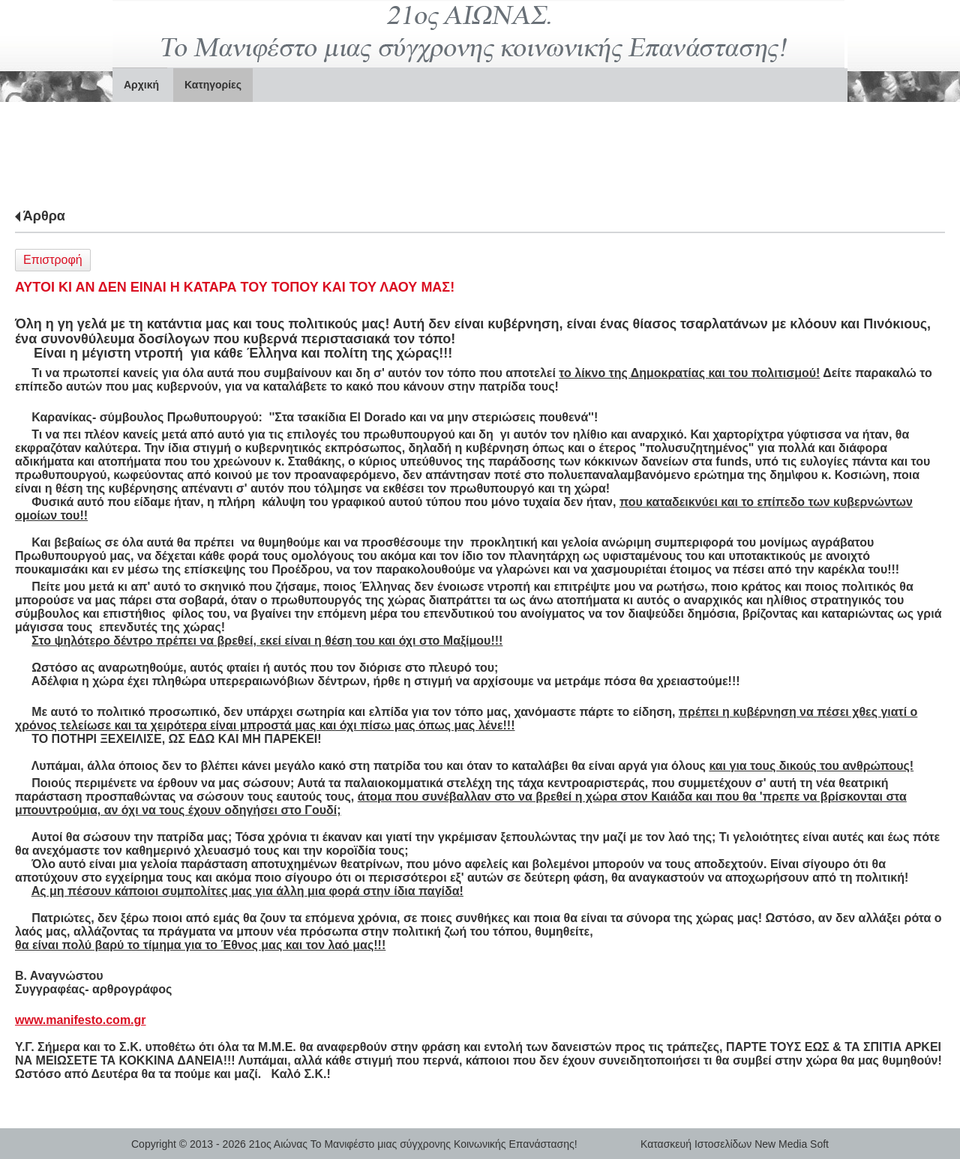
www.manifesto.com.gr (80, 1020)
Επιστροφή (52, 259)
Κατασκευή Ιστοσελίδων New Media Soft (734, 1144)
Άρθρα (44, 215)
